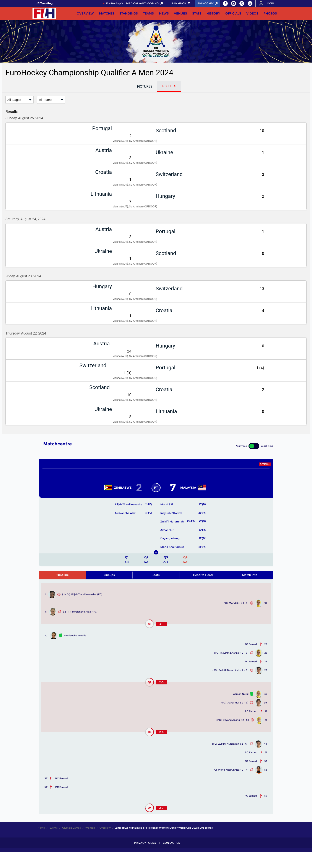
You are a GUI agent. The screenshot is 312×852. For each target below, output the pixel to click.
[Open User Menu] (268, 3)
